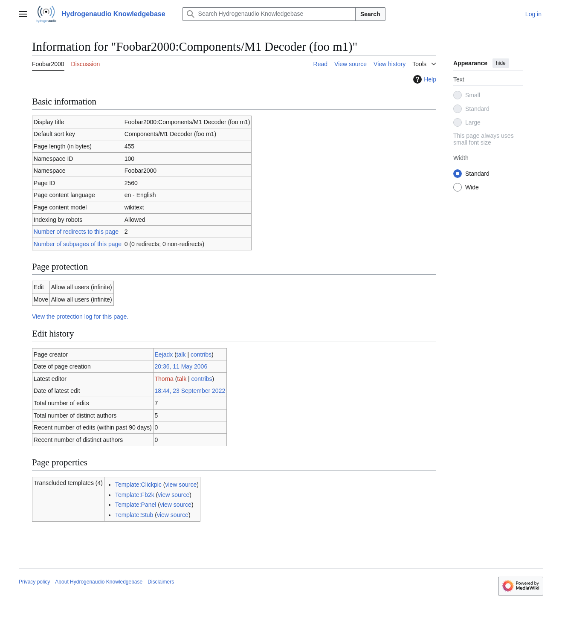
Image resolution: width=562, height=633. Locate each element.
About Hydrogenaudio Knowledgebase (98, 582)
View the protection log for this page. (80, 316)
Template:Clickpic (138, 484)
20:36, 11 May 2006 (180, 366)
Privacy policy (34, 582)
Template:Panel (135, 504)
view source (181, 484)
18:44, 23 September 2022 (189, 390)
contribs (201, 354)
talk (181, 354)
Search (370, 14)
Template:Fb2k (134, 494)
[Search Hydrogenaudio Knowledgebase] (269, 14)
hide (501, 63)
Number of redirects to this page (76, 231)
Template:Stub (134, 514)
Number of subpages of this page (78, 244)
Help (423, 79)
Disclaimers (161, 582)
